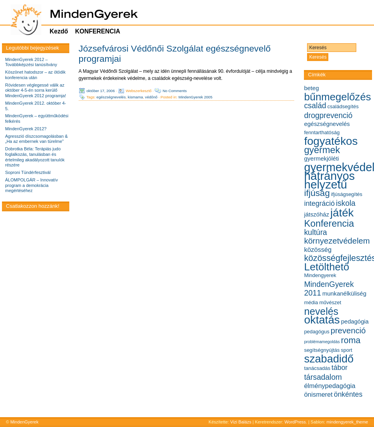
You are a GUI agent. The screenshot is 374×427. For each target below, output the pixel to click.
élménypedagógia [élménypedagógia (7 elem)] (329, 385)
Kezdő (59, 31)
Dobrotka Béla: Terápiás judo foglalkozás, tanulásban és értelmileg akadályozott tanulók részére (35, 156)
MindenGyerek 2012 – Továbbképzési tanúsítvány (31, 62)
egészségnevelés (111, 97)
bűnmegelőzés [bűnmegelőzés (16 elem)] (337, 97)
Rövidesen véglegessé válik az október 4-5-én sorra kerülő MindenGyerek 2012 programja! (35, 90)
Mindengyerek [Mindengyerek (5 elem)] (320, 275)
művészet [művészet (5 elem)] (330, 302)
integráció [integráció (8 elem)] (319, 203)
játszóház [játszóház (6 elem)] (316, 214)
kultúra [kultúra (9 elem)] (315, 232)
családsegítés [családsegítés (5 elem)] (343, 106)
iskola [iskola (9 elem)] (345, 203)
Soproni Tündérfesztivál (27, 172)
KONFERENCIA (97, 31)
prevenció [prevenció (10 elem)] (348, 330)
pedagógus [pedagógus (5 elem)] (316, 332)
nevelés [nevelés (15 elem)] (321, 311)
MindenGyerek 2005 (195, 97)
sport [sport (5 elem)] (346, 350)
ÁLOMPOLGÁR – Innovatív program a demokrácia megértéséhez (31, 185)
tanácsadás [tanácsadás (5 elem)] (317, 368)
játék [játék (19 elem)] (342, 213)
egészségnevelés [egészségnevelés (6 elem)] (327, 123)
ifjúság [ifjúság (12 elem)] (317, 193)
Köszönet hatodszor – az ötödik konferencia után (35, 75)
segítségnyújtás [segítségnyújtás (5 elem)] (321, 350)
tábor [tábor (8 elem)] (339, 368)
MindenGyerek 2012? (25, 128)
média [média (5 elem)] (311, 302)
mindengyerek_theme (347, 422)
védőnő (151, 97)
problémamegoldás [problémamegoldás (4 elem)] (322, 341)
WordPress (295, 422)
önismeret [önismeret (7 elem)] (318, 394)
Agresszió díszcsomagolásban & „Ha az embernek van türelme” (36, 139)
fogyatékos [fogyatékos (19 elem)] (330, 141)
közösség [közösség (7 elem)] (317, 249)
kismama (135, 97)
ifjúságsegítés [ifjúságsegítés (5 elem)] (347, 194)
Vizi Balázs (241, 422)
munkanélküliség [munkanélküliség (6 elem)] (344, 293)
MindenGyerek (24, 422)
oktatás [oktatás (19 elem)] (322, 320)
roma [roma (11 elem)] (351, 340)
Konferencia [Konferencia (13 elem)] (329, 223)
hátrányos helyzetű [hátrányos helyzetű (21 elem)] (329, 180)
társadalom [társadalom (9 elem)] (323, 377)
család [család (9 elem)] (315, 105)
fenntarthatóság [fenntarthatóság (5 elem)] (321, 132)
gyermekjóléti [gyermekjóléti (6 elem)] (321, 158)
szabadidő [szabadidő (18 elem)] (329, 359)
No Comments (175, 91)
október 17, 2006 (101, 91)
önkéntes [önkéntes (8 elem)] (348, 394)
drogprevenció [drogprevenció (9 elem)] (328, 115)
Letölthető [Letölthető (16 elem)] (326, 267)
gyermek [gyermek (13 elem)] (322, 149)
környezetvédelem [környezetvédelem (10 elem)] (337, 240)
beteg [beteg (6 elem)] (311, 88)
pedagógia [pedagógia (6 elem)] (354, 321)
